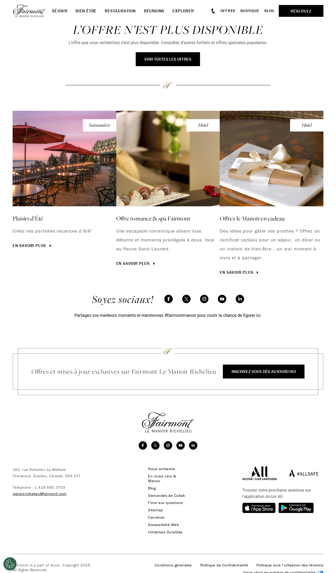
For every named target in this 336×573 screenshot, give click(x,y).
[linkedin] (240, 299)
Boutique (249, 10)
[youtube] (222, 299)
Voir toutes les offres (167, 59)
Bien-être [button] (86, 10)
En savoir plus (32, 245)
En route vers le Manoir (162, 478)
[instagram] (204, 299)
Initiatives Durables (165, 532)
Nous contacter (161, 468)
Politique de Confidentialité (224, 565)
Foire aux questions (165, 503)
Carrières (156, 517)
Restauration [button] (120, 10)
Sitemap (155, 510)
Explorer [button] (183, 10)
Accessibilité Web (163, 525)
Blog (269, 10)
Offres (228, 10)
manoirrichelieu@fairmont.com (40, 493)
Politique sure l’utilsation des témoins (289, 565)
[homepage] (32, 10)
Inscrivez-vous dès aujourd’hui (264, 371)
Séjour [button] (59, 10)
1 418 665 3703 (49, 487)
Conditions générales (173, 565)
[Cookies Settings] (10, 563)
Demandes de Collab (166, 495)
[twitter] (186, 299)
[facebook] (168, 299)
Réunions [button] (154, 10)
